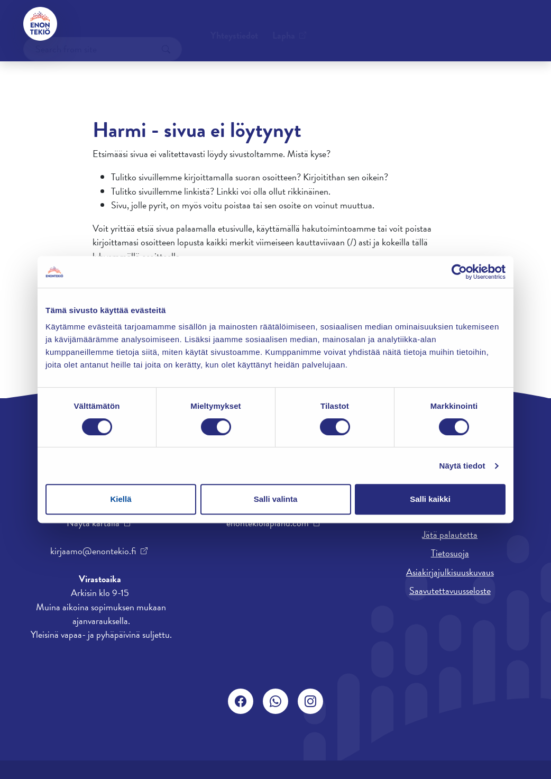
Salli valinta (276, 498)
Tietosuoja (450, 553)
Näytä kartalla (93, 523)
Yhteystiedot (103, 23)
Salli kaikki (430, 498)
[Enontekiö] (40, 24)
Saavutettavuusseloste (450, 590)
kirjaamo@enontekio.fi (93, 551)
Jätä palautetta (449, 534)
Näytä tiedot (462, 465)
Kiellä (120, 498)
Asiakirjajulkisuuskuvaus (450, 572)
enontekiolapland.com (267, 523)
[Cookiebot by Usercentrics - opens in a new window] (459, 272)
